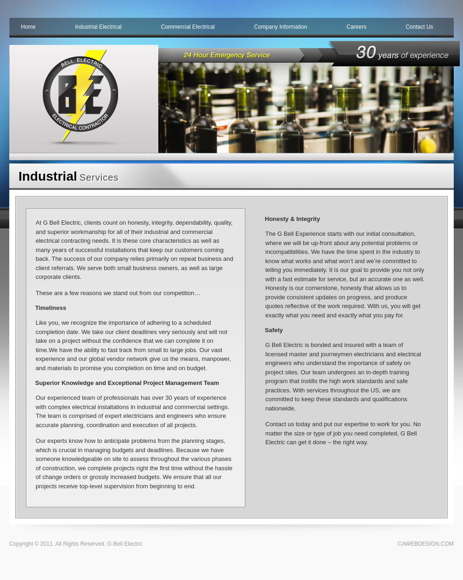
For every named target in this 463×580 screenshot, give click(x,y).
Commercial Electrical (188, 27)
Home (28, 27)
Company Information (280, 27)
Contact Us (419, 27)
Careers (357, 27)
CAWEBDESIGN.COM (426, 544)
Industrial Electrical (98, 27)
